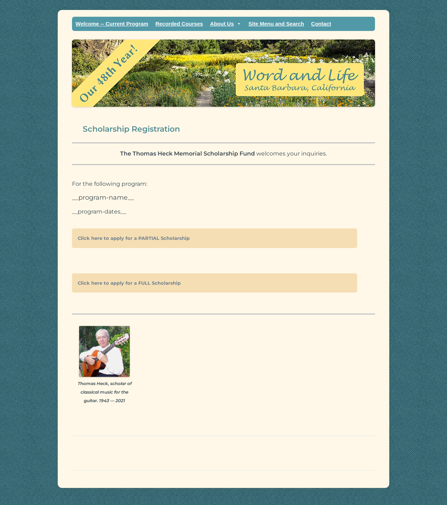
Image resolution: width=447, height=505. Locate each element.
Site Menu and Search (276, 24)
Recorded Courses (179, 24)
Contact (321, 24)
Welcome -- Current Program (112, 24)
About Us (225, 24)
